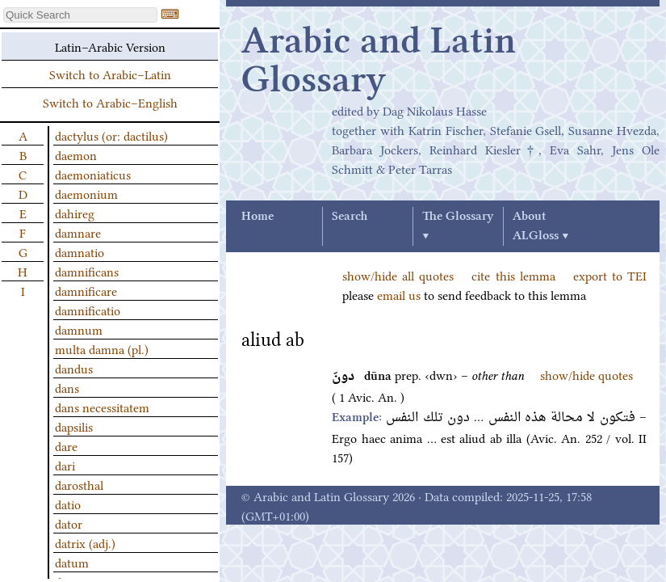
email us (399, 294)
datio (68, 503)
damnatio (79, 251)
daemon (76, 154)
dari (65, 465)
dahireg (74, 212)
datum (72, 562)
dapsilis (74, 426)
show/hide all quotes (398, 275)
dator (68, 523)
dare (66, 445)
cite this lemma (513, 275)
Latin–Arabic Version (110, 46)
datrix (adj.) (85, 542)
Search (349, 217)
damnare (78, 232)
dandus (74, 368)
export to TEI (610, 275)
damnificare (86, 290)
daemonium (86, 193)
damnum (79, 329)
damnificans (87, 271)
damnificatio (87, 309)
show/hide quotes (586, 374)
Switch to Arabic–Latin (110, 73)
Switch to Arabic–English (110, 102)
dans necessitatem (102, 406)
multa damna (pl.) (102, 348)
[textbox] (80, 15)
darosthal (79, 484)
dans (67, 387)
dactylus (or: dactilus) (111, 135)
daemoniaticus (93, 174)
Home (257, 217)
